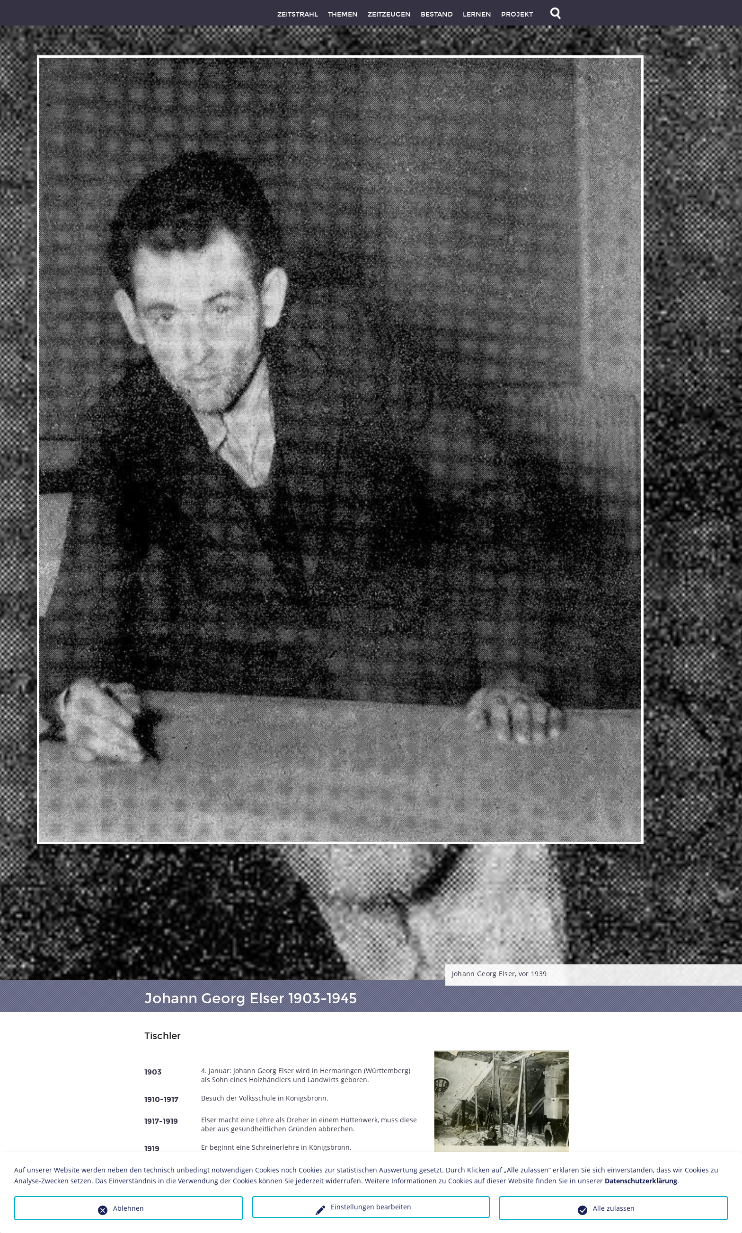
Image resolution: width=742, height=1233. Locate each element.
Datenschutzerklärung (641, 1180)
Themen (343, 14)
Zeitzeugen (389, 14)
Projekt (517, 14)
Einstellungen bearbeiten (371, 1206)
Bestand (437, 14)
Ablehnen (128, 1208)
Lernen (477, 14)
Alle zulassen (614, 1208)
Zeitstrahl (297, 14)
